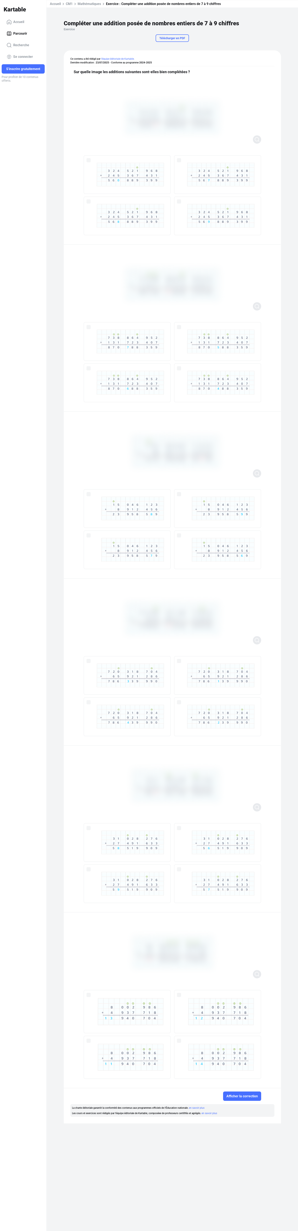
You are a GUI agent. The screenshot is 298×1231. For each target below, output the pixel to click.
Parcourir (17, 33)
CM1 (69, 4)
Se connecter (20, 56)
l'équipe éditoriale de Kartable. (118, 58)
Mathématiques (89, 4)
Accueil (15, 21)
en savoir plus (196, 1107)
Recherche (18, 45)
